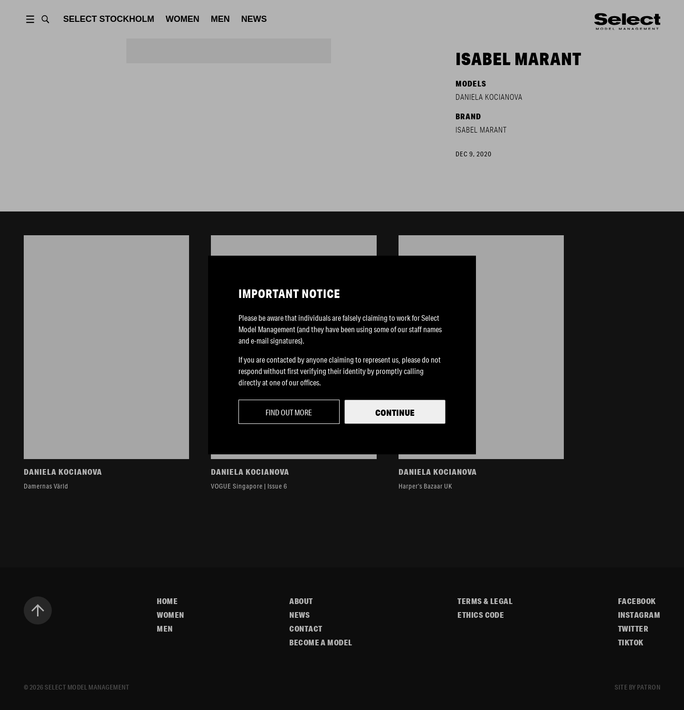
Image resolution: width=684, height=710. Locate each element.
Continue (395, 412)
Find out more (289, 412)
